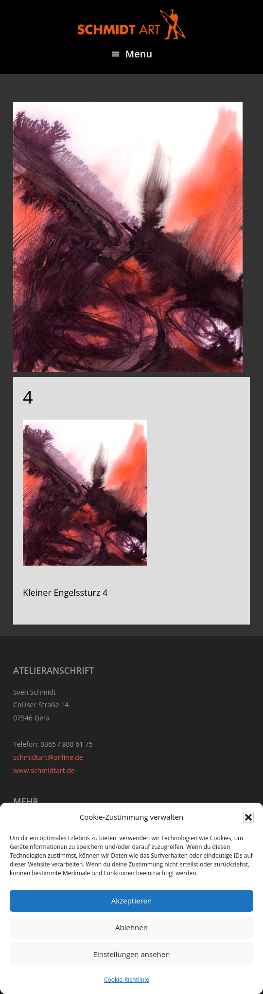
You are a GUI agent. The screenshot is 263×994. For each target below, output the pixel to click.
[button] (248, 817)
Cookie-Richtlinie (126, 980)
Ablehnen (131, 927)
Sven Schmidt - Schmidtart (132, 24)
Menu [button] (138, 53)
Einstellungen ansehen (131, 954)
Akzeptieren (131, 900)
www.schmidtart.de (44, 770)
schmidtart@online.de (48, 757)
